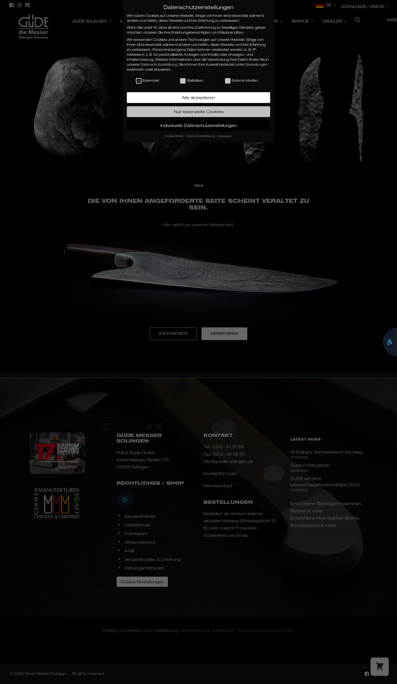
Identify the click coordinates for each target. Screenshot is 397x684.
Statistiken (191, 80)
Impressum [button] (225, 135)
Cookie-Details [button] (174, 135)
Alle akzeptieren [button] (198, 97)
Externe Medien (241, 80)
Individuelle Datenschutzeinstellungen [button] (198, 125)
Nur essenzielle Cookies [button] (198, 111)
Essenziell (147, 80)
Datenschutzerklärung (159, 64)
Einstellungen (256, 64)
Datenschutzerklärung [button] (201, 135)
